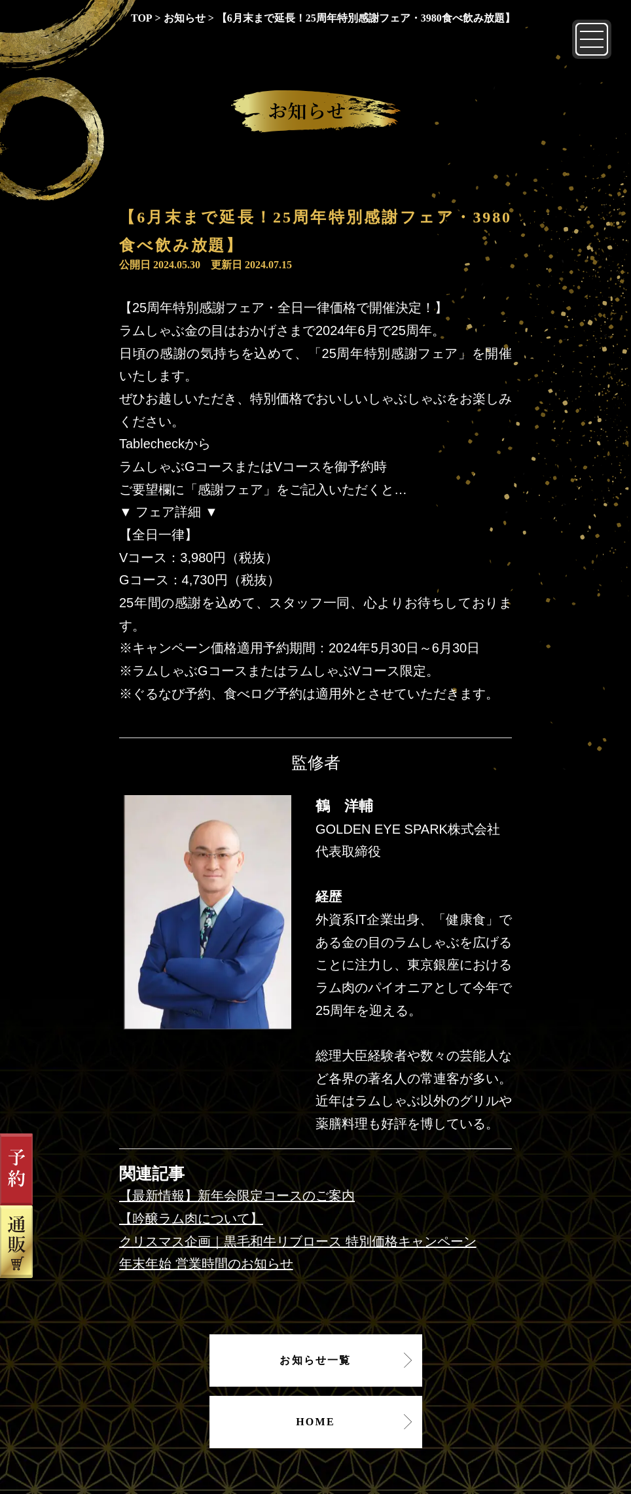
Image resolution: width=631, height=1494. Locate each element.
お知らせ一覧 (315, 1360)
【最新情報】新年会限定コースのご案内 (237, 1195)
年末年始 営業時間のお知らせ (206, 1263)
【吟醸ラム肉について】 (191, 1218)
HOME (315, 1421)
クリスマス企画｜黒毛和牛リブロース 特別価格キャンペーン (298, 1241)
